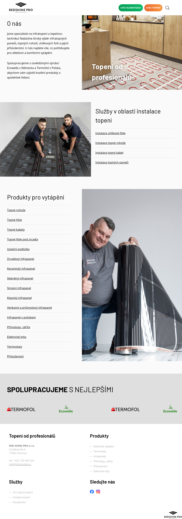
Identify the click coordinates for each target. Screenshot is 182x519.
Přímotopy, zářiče (103, 461)
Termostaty (99, 451)
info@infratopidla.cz (20, 464)
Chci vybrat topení (23, 492)
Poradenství (19, 502)
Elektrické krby (101, 471)
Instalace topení (21, 497)
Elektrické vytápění (103, 446)
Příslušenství (100, 466)
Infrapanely (99, 456)
